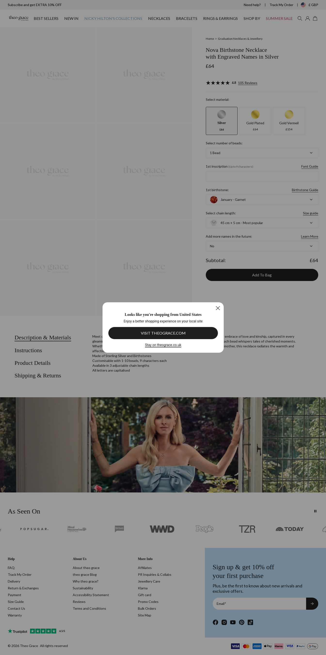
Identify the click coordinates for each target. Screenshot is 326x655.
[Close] (218, 308)
